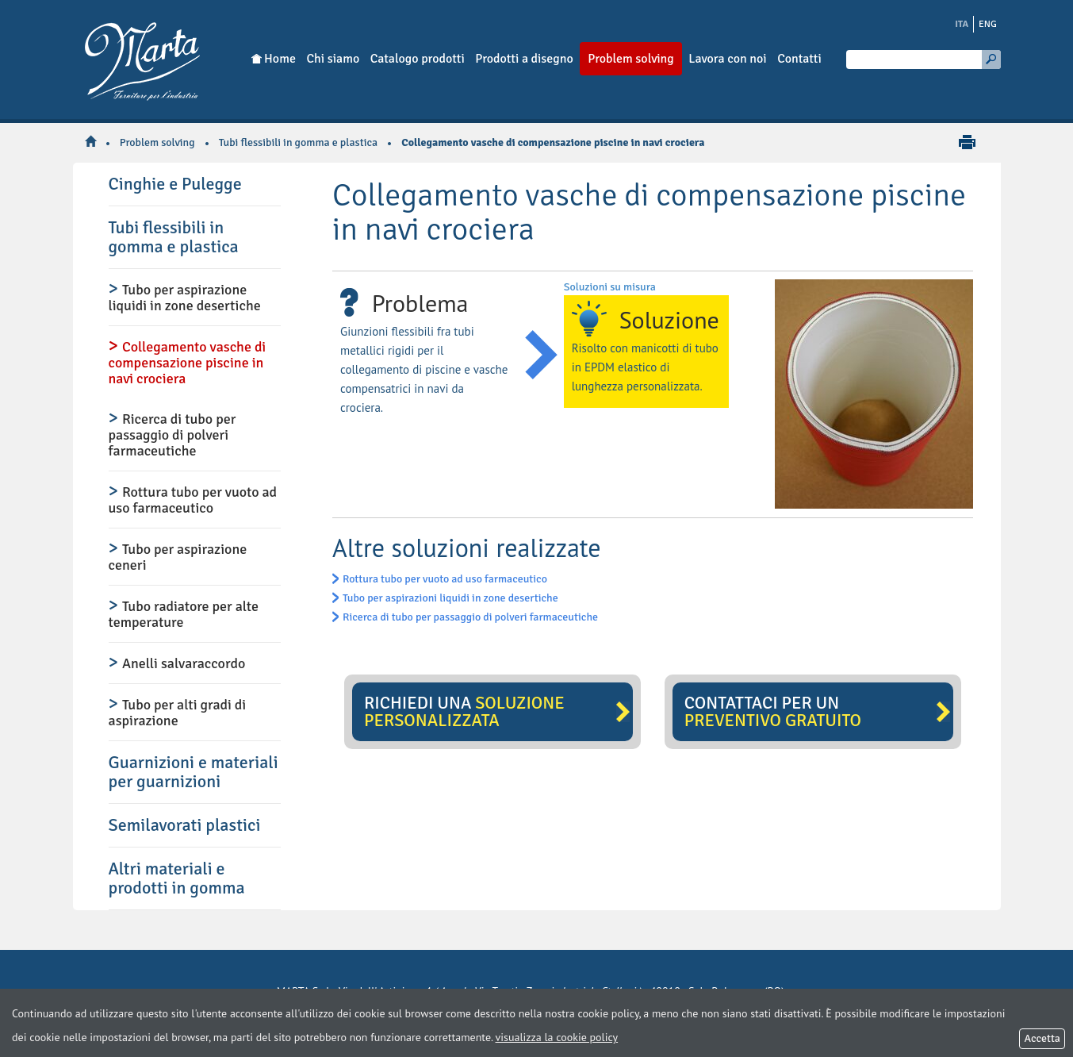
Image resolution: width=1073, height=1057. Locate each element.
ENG (988, 24)
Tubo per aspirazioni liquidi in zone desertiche (450, 598)
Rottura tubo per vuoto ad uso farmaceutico (445, 579)
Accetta (1042, 1038)
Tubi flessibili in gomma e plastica (298, 142)
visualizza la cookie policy (557, 1037)
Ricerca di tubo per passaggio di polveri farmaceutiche (470, 617)
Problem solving (157, 142)
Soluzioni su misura (610, 287)
